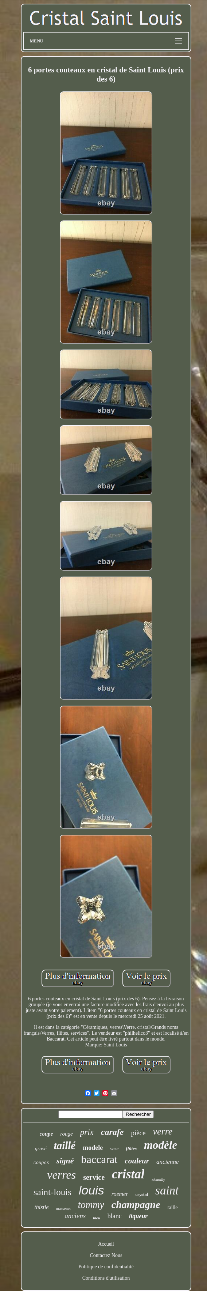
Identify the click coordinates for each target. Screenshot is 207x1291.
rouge (66, 1134)
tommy (91, 1204)
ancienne (167, 1161)
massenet (63, 1208)
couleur (137, 1160)
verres (61, 1174)
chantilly (158, 1180)
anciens (75, 1216)
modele (93, 1147)
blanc (115, 1216)
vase (114, 1148)
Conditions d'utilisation (106, 1278)
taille (173, 1207)
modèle (160, 1145)
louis (91, 1190)
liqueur (138, 1216)
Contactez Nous (106, 1255)
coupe (46, 1134)
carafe (112, 1132)
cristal (128, 1174)
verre (162, 1131)
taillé (65, 1145)
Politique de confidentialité (106, 1266)
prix (87, 1132)
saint (167, 1190)
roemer (120, 1194)
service (94, 1177)
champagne (136, 1204)
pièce (138, 1133)
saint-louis (52, 1192)
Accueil (106, 1244)
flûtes (131, 1148)
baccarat (99, 1159)
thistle (41, 1207)
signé (65, 1160)
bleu (96, 1218)
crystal (141, 1194)
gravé (41, 1148)
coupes (41, 1163)
